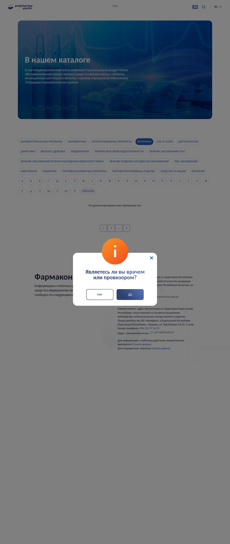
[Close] (151, 258)
